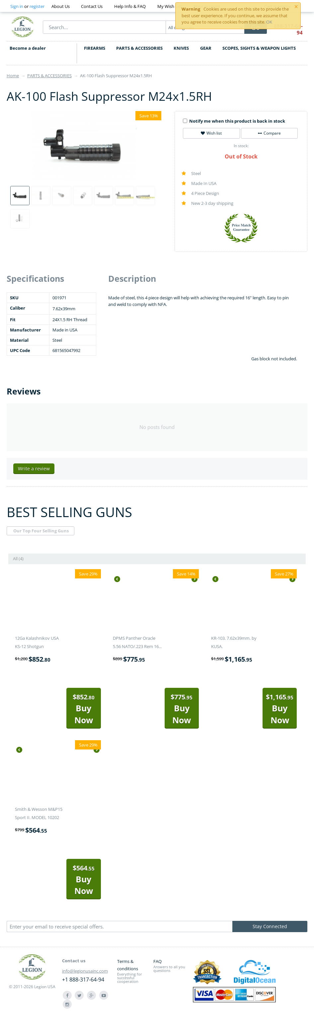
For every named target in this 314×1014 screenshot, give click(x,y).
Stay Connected (270, 926)
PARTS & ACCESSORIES (139, 48)
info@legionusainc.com (85, 971)
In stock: (241, 146)
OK (269, 22)
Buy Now (84, 708)
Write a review (34, 468)
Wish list (211, 133)
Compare (269, 133)
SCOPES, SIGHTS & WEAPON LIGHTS (259, 48)
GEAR (205, 48)
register (37, 6)
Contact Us (92, 6)
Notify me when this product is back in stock (234, 121)
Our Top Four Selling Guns (41, 531)
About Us (60, 6)
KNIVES (181, 48)
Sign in (16, 6)
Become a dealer (27, 48)
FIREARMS (94, 48)
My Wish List (169, 6)
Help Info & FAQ (130, 6)
